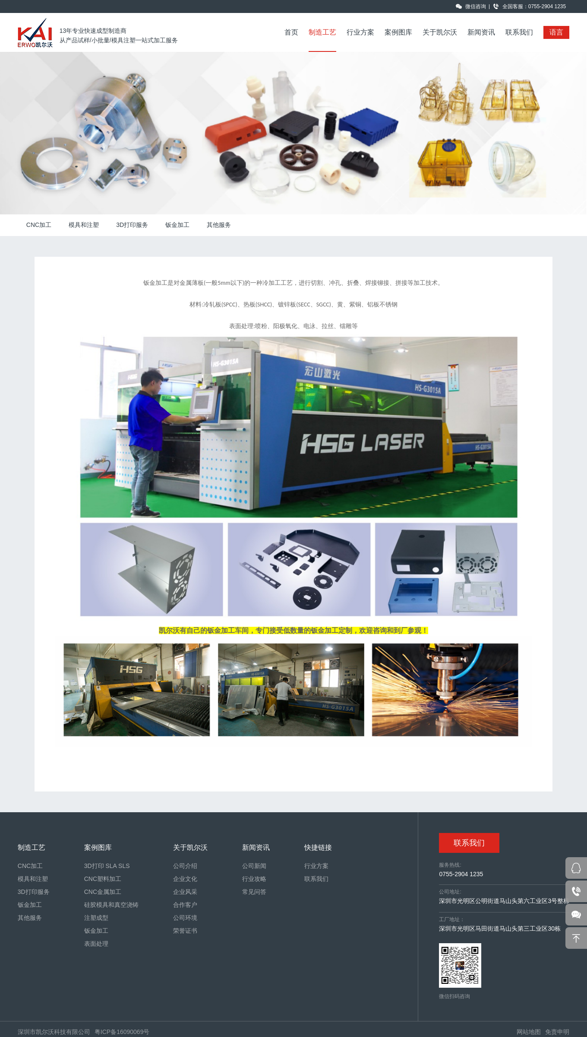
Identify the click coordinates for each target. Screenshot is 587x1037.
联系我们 (519, 32)
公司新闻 (254, 865)
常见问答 (254, 891)
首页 (291, 32)
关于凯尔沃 (440, 32)
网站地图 (529, 1031)
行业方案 (360, 32)
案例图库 (398, 32)
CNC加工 (38, 224)
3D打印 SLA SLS (107, 865)
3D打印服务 (132, 224)
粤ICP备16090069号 (122, 1031)
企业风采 (185, 891)
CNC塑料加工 (102, 878)
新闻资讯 (481, 32)
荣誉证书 (185, 930)
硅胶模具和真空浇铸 (111, 904)
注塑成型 (96, 917)
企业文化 (185, 878)
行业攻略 (254, 878)
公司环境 (185, 917)
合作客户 (185, 904)
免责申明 (557, 1031)
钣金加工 (177, 224)
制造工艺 (322, 32)
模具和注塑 (84, 224)
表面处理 (96, 943)
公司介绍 (185, 865)
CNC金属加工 (102, 891)
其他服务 (219, 224)
